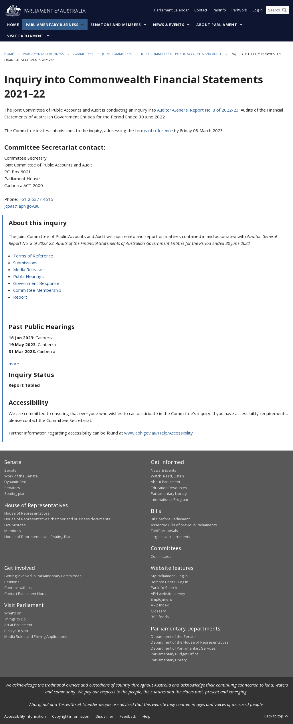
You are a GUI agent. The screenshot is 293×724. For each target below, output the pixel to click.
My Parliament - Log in (169, 575)
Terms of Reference (33, 256)
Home (13, 24)
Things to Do (15, 619)
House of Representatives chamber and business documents (57, 518)
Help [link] (146, 716)
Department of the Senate (173, 636)
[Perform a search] (284, 11)
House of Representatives (27, 513)
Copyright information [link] (70, 716)
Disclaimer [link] (104, 716)
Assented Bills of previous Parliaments (184, 524)
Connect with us (18, 587)
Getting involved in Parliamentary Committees (43, 575)
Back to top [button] (276, 716)
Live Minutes (15, 524)
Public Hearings (28, 276)
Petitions (11, 581)
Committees (83, 53)
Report (20, 297)
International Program (169, 499)
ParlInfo (219, 10)
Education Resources (169, 487)
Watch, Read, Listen (167, 476)
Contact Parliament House (26, 593)
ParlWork (239, 10)
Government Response (36, 283)
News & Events (168, 24)
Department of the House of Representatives (190, 642)
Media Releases (29, 269)
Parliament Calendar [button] (171, 10)
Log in (258, 10)
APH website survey (168, 593)
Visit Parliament (25, 35)
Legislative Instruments (170, 536)
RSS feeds (160, 616)
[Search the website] (277, 11)
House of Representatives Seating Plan (38, 536)
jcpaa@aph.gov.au (21, 206)
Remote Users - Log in (169, 581)
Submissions (25, 262)
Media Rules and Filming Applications (35, 636)
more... (15, 363)
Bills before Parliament (170, 518)
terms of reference (154, 130)
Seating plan (14, 493)
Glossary (158, 611)
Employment (161, 599)
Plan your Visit (16, 630)
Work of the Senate (21, 476)
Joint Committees (117, 53)
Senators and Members (115, 24)
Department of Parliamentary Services (183, 648)
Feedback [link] (128, 716)
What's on (12, 613)
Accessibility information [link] (25, 716)
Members (12, 530)
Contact (200, 10)
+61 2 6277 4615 (36, 199)
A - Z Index (160, 605)
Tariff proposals (164, 530)
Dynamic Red (15, 481)
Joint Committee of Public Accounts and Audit (181, 53)
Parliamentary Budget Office (175, 653)
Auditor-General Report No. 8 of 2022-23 (198, 110)
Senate (10, 470)
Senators (12, 487)
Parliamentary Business (52, 24)
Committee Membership (37, 290)
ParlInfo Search (164, 587)
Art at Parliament (18, 624)
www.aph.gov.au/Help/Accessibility (158, 433)
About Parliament (216, 24)
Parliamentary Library (169, 493)
